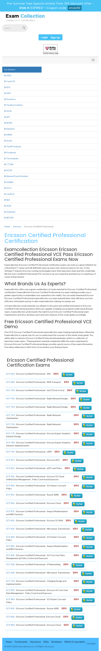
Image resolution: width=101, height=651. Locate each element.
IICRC (7, 206)
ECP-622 (10, 373)
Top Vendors (9, 69)
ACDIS (8, 170)
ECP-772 (10, 433)
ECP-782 (10, 442)
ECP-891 (10, 520)
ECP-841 (10, 485)
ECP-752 (10, 415)
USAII (7, 75)
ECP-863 (10, 625)
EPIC (7, 87)
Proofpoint (10, 152)
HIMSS (8, 134)
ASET (7, 93)
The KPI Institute (12, 146)
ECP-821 (10, 468)
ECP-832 (10, 555)
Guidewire (9, 212)
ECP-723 (10, 581)
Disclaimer (56, 642)
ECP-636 (10, 572)
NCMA (8, 123)
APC (7, 117)
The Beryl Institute (13, 105)
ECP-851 (10, 494)
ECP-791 (10, 451)
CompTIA (9, 81)
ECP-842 (10, 537)
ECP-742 (10, 398)
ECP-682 (10, 382)
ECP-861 (10, 503)
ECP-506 (10, 564)
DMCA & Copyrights (74, 642)
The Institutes (11, 158)
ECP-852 (10, 608)
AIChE (8, 111)
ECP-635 (10, 528)
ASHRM (8, 182)
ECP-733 (10, 390)
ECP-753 (10, 424)
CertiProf (9, 194)
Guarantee (35, 642)
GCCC (8, 188)
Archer (8, 140)
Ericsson (17, 226)
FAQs (46, 642)
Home (7, 226)
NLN (7, 200)
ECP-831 (10, 476)
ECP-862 (10, 616)
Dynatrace (9, 99)
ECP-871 (10, 511)
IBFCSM (8, 218)
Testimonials (20, 642)
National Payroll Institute (16, 176)
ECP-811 (10, 460)
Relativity (9, 129)
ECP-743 (10, 407)
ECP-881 (10, 546)
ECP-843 (10, 599)
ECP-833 (10, 590)
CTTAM (8, 164)
